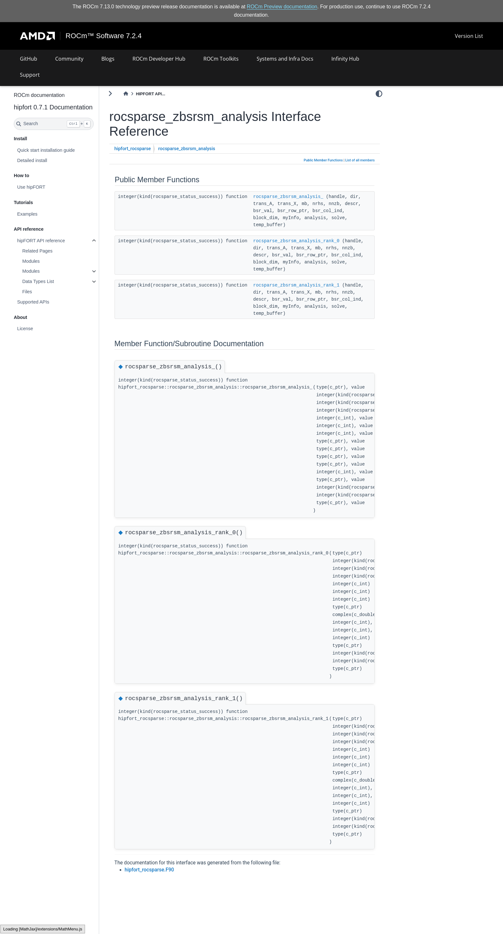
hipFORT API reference (58, 240)
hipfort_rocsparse (150, 148)
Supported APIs (50, 301)
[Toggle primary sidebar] (127, 93)
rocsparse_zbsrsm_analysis (203, 148)
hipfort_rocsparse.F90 (166, 870)
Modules (47, 261)
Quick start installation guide (63, 150)
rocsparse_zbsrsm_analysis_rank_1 (313, 284)
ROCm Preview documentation (282, 6)
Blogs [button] (108, 58)
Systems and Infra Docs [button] (285, 58)
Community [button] (69, 58)
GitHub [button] (28, 58)
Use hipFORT (48, 187)
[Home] (143, 93)
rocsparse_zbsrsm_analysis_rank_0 (313, 240)
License (42, 328)
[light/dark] (379, 93)
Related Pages (54, 250)
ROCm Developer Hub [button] (158, 58)
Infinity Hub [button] (345, 58)
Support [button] (30, 74)
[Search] (71, 124)
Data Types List (55, 281)
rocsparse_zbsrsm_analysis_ (305, 196)
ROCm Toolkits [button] (221, 58)
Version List (469, 35)
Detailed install (49, 160)
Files (44, 291)
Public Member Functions (323, 160)
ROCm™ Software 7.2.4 (104, 36)
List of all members (360, 160)
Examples (44, 214)
